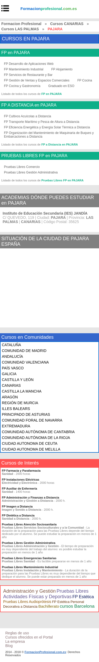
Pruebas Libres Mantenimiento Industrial (30, 567)
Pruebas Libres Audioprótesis (27, 602)
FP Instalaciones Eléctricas (20, 479)
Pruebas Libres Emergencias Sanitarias (29, 558)
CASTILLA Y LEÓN (18, 380)
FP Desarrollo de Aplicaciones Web (29, 64)
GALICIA (9, 374)
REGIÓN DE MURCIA (20, 403)
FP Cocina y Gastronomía (22, 86)
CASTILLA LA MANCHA (21, 391)
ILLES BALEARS (16, 409)
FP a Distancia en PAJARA (59, 144)
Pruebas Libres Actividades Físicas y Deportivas (45, 593)
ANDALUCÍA (12, 356)
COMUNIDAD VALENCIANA (25, 362)
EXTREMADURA (16, 426)
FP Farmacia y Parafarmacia (21, 470)
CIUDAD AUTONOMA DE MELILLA (31, 449)
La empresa (15, 641)
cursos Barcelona (77, 606)
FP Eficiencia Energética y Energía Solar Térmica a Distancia (47, 127)
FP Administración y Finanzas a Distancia (30, 497)
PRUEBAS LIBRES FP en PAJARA (34, 156)
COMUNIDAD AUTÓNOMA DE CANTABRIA (38, 432)
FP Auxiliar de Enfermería (19, 488)
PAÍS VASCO (13, 368)
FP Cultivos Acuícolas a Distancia (27, 116)
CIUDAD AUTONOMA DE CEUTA (29, 443)
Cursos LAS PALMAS (20, 29)
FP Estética (83, 597)
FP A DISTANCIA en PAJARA (28, 105)
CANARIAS (11, 385)
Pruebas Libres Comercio (22, 167)
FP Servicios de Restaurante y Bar (28, 75)
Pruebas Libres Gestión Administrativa (31, 172)
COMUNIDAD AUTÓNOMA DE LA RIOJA (36, 438)
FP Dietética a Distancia (18, 515)
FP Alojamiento (62, 69)
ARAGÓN (10, 397)
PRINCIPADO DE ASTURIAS (26, 414)
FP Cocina (84, 80)
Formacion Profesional (21, 24)
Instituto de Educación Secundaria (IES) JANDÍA (45, 213)
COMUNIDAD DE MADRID (24, 351)
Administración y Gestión (29, 591)
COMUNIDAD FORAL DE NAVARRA (32, 420)
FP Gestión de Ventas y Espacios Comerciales (36, 80)
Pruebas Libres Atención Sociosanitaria (29, 524)
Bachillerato (48, 606)
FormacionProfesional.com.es (45, 652)
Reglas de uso (17, 633)
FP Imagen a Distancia (17, 506)
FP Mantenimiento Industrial (23, 69)
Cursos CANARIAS (66, 24)
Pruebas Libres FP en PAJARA (62, 180)
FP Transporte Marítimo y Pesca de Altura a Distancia (41, 122)
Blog (9, 646)
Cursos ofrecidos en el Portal (29, 637)
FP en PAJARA (15, 53)
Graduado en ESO (61, 86)
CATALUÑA (11, 345)
